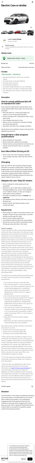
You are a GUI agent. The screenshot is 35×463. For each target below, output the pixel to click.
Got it (29, 459)
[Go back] (2, 2)
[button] (17, 18)
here (25, 455)
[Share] (32, 2)
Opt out (24, 459)
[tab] (4, 32)
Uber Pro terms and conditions (20, 368)
